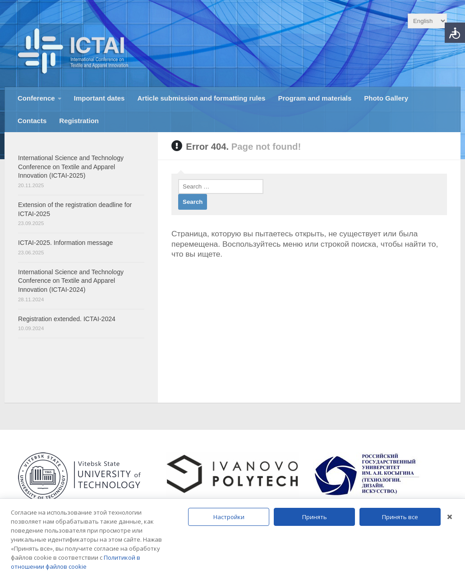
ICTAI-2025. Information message (65, 242)
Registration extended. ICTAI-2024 (66, 318)
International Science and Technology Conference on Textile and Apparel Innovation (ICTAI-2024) (71, 280)
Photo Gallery (386, 98)
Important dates (99, 98)
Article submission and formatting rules (201, 98)
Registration (79, 120)
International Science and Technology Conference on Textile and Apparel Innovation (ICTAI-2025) (71, 166)
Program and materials (314, 98)
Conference (36, 98)
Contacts (32, 120)
